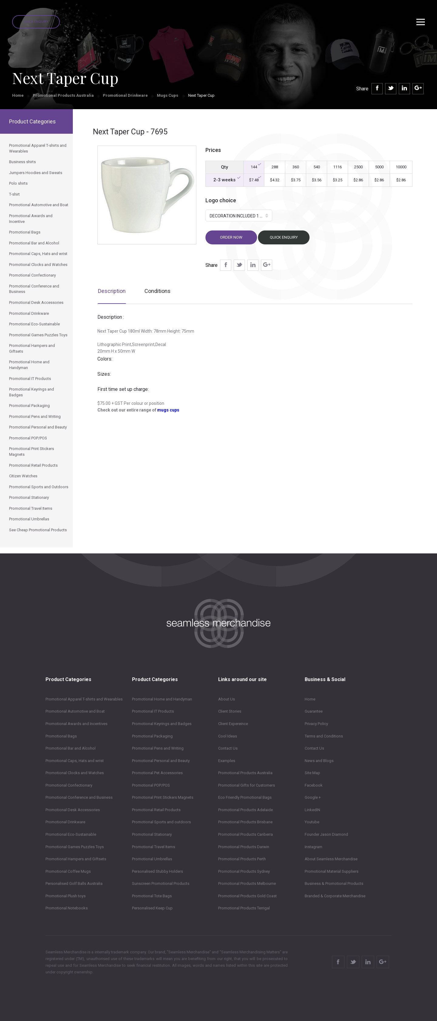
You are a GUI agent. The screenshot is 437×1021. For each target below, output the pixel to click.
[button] (238, 215)
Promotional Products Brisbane (245, 822)
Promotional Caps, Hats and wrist (75, 760)
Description (112, 291)
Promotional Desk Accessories (73, 810)
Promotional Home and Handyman (162, 699)
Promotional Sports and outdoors (161, 822)
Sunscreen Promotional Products (160, 883)
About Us (226, 699)
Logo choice (220, 200)
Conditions (157, 291)
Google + (313, 797)
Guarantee (314, 711)
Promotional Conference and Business (79, 797)
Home (18, 95)
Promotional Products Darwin (243, 847)
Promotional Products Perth (242, 859)
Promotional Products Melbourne (247, 883)
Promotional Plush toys (66, 896)
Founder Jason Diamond (326, 834)
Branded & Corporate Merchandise (335, 896)
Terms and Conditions (324, 736)
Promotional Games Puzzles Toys (75, 847)
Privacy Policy (316, 723)
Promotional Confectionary (69, 785)
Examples (226, 760)
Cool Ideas (227, 736)
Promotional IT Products (153, 711)
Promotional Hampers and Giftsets (76, 859)
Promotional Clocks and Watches (75, 773)
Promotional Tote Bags (152, 896)
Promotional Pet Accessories (157, 773)
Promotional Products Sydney (244, 871)
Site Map (312, 773)
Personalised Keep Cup (152, 908)
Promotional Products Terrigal (244, 908)
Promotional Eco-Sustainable (71, 834)
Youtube (312, 822)
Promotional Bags (61, 736)
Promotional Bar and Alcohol (71, 748)
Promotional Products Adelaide (245, 810)
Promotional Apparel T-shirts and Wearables (84, 699)
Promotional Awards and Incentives (76, 723)
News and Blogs (319, 760)
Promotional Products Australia (63, 95)
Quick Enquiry (36, 22)
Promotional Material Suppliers (331, 871)
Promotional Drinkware (125, 95)
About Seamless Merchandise (331, 859)
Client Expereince (233, 723)
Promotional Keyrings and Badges (161, 723)
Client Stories (229, 711)
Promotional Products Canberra (245, 834)
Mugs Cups (168, 95)
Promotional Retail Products (156, 810)
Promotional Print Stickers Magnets (162, 797)
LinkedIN (312, 810)
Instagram (313, 847)
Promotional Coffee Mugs (68, 871)
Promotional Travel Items (153, 847)
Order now (231, 237)
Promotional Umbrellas (152, 859)
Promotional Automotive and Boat (75, 711)
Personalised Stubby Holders (157, 871)
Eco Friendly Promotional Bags (245, 797)
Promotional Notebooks (67, 908)
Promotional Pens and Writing (158, 748)
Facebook (314, 785)
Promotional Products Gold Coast (247, 896)
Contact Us (228, 748)
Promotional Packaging (152, 736)
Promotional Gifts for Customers (246, 785)
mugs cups (168, 410)
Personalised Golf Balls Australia (74, 883)
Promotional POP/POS (151, 785)
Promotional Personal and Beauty (161, 760)
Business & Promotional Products (334, 883)
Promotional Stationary (152, 834)
